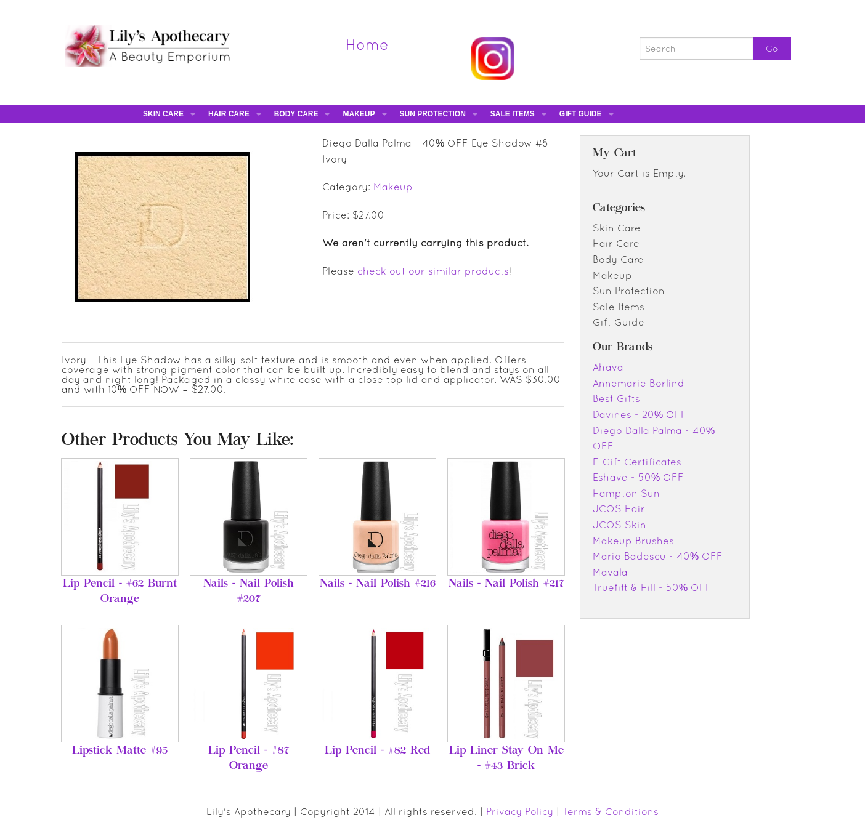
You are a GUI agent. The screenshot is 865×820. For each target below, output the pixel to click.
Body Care (296, 114)
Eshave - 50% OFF (638, 477)
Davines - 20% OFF (640, 414)
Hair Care (229, 114)
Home (367, 44)
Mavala (610, 571)
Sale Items (512, 114)
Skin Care (163, 114)
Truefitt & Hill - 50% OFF (652, 587)
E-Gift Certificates (637, 461)
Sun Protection (433, 114)
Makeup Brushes (633, 540)
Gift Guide (580, 114)
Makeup (359, 114)
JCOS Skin (619, 524)
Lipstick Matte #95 (120, 751)
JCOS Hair (619, 508)
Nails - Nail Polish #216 (378, 584)
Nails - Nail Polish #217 (506, 584)
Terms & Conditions (610, 811)
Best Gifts (616, 398)
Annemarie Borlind (638, 382)
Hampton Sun (626, 493)
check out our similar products (433, 270)
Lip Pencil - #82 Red (377, 751)
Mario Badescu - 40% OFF (658, 555)
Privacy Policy (519, 811)
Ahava (608, 366)
